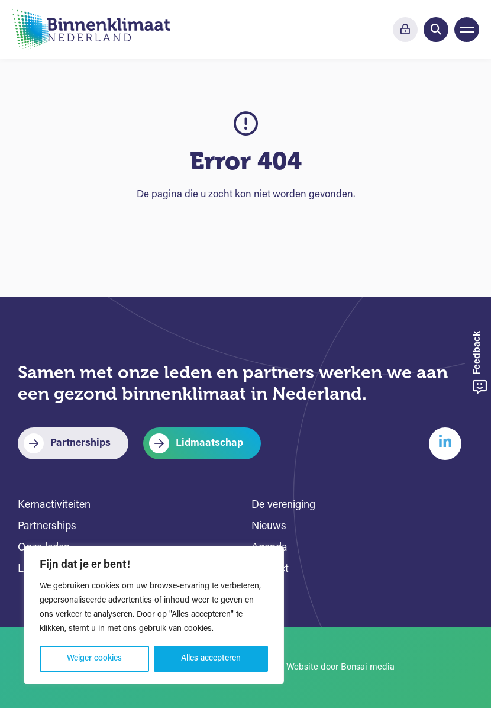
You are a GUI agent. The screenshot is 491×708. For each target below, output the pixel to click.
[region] (154, 615)
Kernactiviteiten (54, 505)
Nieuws (268, 526)
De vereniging (283, 505)
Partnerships (80, 443)
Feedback (480, 362)
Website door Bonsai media (340, 667)
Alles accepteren (211, 658)
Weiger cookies (94, 658)
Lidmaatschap (209, 443)
